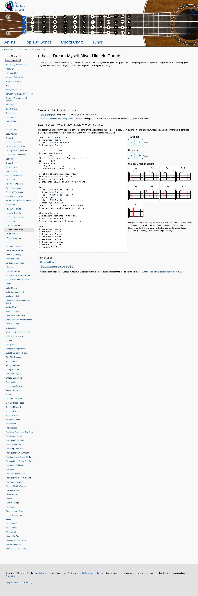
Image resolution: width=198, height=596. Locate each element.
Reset (143, 142)
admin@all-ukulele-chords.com (90, 573)
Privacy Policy (11, 576)
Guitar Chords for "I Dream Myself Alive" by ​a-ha (161, 272)
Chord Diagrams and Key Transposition (56, 119)
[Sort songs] (13, 60)
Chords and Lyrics (47, 114)
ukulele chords (44, 573)
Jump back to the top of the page (19, 582)
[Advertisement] (115, 87)
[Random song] (181, 15)
